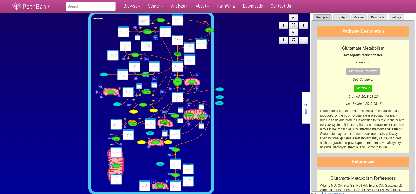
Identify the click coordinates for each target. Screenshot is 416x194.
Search (155, 6)
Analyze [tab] (359, 17)
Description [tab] (322, 17)
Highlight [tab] (341, 17)
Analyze (179, 6)
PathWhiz (226, 6)
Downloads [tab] (377, 17)
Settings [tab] (396, 17)
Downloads (253, 6)
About (202, 6)
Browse (132, 6)
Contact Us (281, 6)
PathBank (36, 6)
